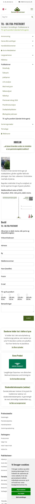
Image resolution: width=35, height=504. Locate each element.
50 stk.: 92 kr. (3, 298)
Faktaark (5, 73)
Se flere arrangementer (17, 403)
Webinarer (5, 134)
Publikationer (23, 27)
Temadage (4, 129)
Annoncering (5, 36)
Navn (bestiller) (6, 269)
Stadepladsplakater (9, 109)
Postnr (3, 276)
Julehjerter (6, 77)
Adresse (4, 245)
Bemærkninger (6, 304)
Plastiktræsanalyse (9, 105)
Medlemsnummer (7, 261)
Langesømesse (6, 55)
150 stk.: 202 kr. (20, 298)
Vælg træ (4, 442)
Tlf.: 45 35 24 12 (9, 2)
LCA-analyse (7, 82)
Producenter (5, 438)
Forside (3, 27)
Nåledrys (4, 60)
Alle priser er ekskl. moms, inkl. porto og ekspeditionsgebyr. (15, 232)
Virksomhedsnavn (7, 238)
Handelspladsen (6, 425)
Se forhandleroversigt (17, 379)
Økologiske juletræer (10, 114)
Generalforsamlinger (8, 41)
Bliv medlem (5, 480)
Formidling (12, 27)
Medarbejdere (5, 484)
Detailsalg (6, 68)
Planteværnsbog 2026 (10, 100)
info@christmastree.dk (25, 2)
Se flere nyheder (17, 347)
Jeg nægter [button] (21, 493)
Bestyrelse (4, 488)
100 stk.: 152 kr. (11, 298)
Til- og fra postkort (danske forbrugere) (16, 119)
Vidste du (4, 449)
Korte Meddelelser (8, 50)
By (2, 253)
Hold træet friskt (6, 445)
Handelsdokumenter (8, 46)
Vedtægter (4, 491)
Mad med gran (8, 86)
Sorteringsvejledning (7, 428)
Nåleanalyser (7, 91)
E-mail (3, 284)
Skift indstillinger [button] (21, 497)
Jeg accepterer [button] (21, 489)
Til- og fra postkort (7, 292)
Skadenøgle (4, 417)
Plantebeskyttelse (6, 421)
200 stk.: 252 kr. (29, 298)
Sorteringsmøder (7, 124)
